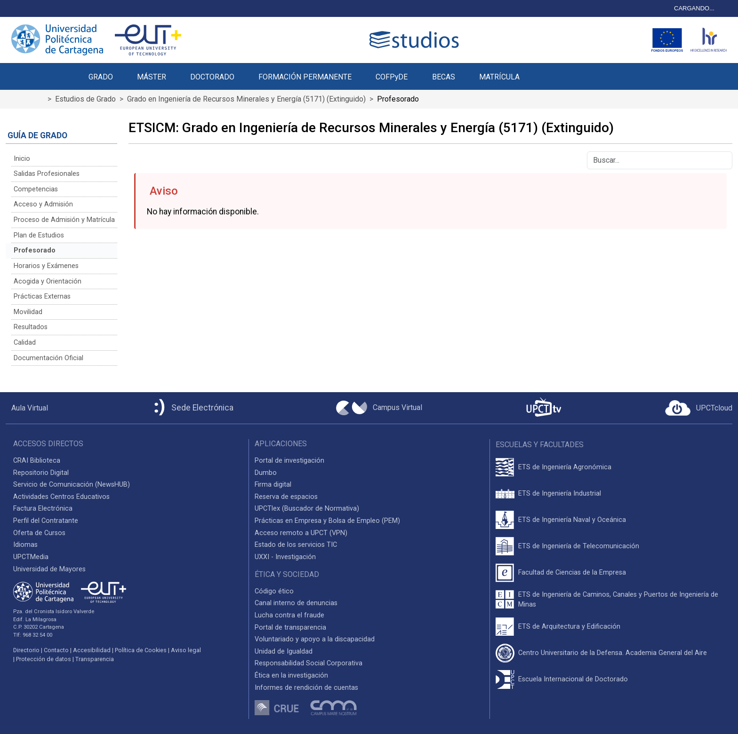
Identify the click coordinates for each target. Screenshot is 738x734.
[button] (543, 71)
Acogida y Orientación (47, 281)
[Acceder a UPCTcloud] (698, 408)
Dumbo (266, 473)
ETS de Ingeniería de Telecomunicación (578, 546)
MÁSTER (151, 76)
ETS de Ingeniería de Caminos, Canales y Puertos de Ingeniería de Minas (618, 600)
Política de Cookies (141, 650)
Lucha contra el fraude (289, 615)
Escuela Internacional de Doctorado (573, 679)
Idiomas (25, 545)
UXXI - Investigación (285, 557)
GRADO (100, 76)
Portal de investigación (289, 461)
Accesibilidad (92, 650)
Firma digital (273, 485)
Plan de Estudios (39, 235)
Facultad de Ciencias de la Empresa (572, 572)
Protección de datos (43, 659)
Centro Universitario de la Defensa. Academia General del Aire (612, 653)
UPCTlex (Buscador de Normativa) (307, 509)
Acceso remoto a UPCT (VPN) (301, 533)
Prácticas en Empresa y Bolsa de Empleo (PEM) (327, 521)
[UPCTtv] (543, 408)
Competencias (36, 189)
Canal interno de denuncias (296, 603)
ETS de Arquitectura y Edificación (569, 627)
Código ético (274, 591)
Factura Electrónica (42, 509)
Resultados (31, 327)
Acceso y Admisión (43, 204)
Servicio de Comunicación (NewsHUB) (71, 485)
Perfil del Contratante (45, 521)
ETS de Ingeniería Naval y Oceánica (572, 520)
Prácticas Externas (42, 296)
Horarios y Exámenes (46, 266)
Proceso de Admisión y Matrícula (64, 220)
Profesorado (35, 250)
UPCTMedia (30, 557)
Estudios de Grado (85, 99)
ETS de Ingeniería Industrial (559, 493)
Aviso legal (186, 650)
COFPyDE (392, 76)
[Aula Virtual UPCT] (27, 408)
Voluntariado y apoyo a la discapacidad (315, 639)
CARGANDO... (694, 8)
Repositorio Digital (41, 473)
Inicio (22, 159)
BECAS (443, 76)
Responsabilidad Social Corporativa (308, 663)
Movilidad (28, 312)
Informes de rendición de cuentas (306, 688)
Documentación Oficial (48, 358)
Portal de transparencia (290, 627)
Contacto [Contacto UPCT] (56, 650)
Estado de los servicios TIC (296, 545)
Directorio (26, 650)
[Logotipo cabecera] (416, 39)
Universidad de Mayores (49, 569)
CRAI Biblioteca (36, 461)
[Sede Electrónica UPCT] (192, 408)
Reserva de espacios (286, 497)
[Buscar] (659, 160)
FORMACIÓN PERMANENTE (305, 76)
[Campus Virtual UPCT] (379, 408)
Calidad (25, 343)
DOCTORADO (212, 76)
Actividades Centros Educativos (61, 497)
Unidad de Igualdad (284, 651)
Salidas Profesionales (47, 174)
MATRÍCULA (499, 76)
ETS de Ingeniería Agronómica (564, 467)
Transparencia (94, 659)
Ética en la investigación (291, 675)
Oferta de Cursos (39, 533)
